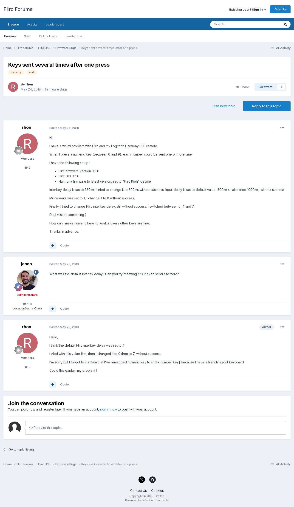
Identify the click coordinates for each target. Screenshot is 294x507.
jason (26, 263)
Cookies (157, 491)
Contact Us (138, 491)
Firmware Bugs (56, 89)
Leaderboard (75, 36)
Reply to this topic (266, 106)
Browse (13, 26)
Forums (10, 36)
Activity (32, 24)
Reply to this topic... (46, 428)
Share (242, 87)
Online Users (48, 36)
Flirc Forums (17, 9)
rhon (29, 84)
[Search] (233, 24)
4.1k (27, 304)
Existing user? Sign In (247, 9)
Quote (64, 245)
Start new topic (223, 106)
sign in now (108, 409)
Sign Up (280, 9)
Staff (27, 36)
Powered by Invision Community (147, 500)
